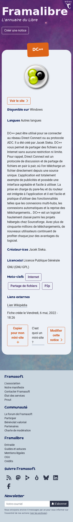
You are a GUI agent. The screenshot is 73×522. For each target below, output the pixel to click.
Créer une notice (15, 30)
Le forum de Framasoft (18, 414)
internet (33, 277)
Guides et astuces (15, 448)
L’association (12, 383)
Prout (7, 399)
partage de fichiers (24, 286)
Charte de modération (17, 430)
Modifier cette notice (56, 335)
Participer (10, 418)
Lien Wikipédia (17, 305)
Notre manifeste (14, 387)
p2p (47, 286)
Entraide (9, 444)
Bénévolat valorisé (15, 422)
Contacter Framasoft (17, 391)
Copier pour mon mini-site (17, 335)
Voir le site (19, 101)
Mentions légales (14, 453)
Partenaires (11, 426)
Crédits (8, 461)
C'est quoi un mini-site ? (38, 335)
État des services (14, 395)
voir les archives (38, 513)
